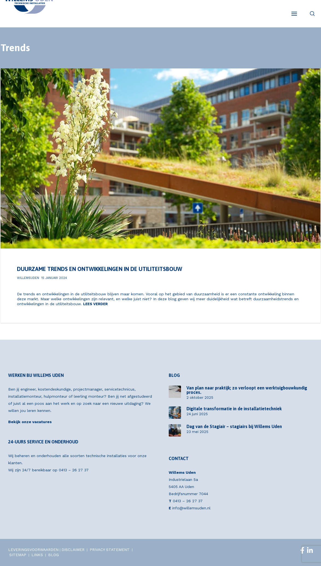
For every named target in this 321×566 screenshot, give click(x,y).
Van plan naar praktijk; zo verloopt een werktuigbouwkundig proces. (246, 390)
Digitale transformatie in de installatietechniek (234, 408)
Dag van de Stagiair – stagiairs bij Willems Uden (234, 426)
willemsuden (28, 278)
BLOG (53, 555)
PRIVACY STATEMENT (110, 549)
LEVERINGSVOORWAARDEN (33, 549)
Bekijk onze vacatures (30, 422)
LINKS (37, 555)
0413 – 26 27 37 (74, 470)
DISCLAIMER (73, 549)
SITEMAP (17, 555)
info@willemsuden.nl (191, 508)
